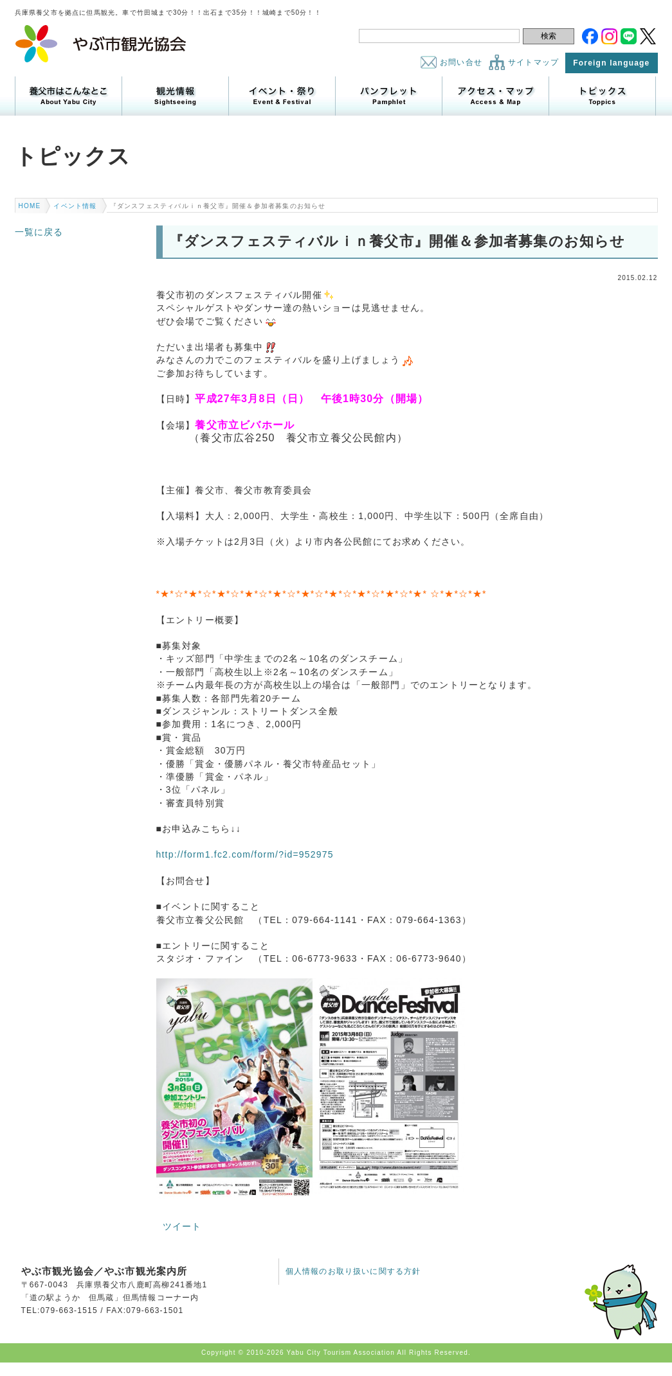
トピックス (602, 96)
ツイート (182, 1226)
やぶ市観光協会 (101, 43)
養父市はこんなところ (68, 96)
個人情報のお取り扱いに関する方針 (353, 1271)
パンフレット (389, 96)
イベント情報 (74, 205)
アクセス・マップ (495, 96)
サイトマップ (533, 62)
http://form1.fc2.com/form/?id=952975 (245, 854)
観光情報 (175, 96)
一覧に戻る (39, 232)
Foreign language (611, 62)
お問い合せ (461, 62)
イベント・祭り (282, 96)
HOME (30, 205)
